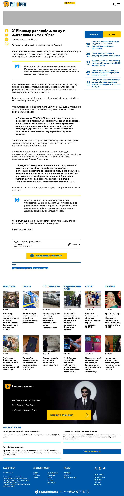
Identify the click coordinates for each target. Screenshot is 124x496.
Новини (36, 475)
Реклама (97, 485)
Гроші (27, 286)
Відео (35, 473)
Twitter (37, 242)
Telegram (29, 242)
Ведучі (66, 475)
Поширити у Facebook (48, 256)
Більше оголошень (92, 451)
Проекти (67, 473)
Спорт (89, 286)
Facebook (17, 244)
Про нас (97, 482)
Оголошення (12, 427)
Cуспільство (51, 286)
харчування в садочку (40, 268)
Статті (35, 478)
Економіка (51, 483)
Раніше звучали (70, 478)
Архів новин (99, 475)
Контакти (97, 480)
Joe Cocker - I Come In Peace (24, 410)
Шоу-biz (110, 286)
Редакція (75, 244)
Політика (9, 286)
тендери (29, 268)
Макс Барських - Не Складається (26, 400)
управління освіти (19, 268)
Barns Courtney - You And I (23, 405)
